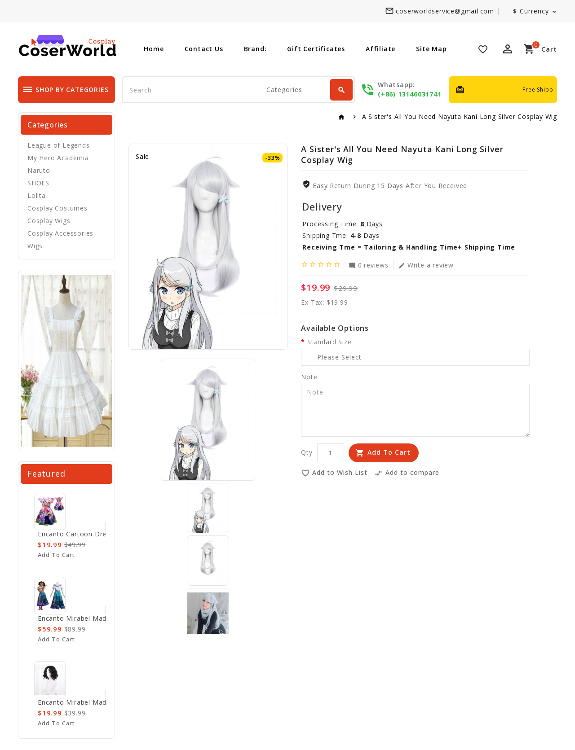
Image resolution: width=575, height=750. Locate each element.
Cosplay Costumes (57, 208)
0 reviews (369, 265)
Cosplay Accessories (60, 233)
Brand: (255, 48)
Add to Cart (389, 452)
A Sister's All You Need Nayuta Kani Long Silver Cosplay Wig (459, 116)
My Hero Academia (58, 158)
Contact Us (204, 48)
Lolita (36, 195)
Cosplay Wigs (49, 220)
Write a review (426, 265)
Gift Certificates (316, 48)
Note (309, 377)
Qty (306, 452)
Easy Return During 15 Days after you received (390, 185)
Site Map (431, 48)
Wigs (35, 245)
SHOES (38, 183)
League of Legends (58, 145)
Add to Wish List (334, 473)
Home (154, 48)
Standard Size (329, 342)
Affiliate (380, 48)
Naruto (38, 170)
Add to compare (406, 473)
